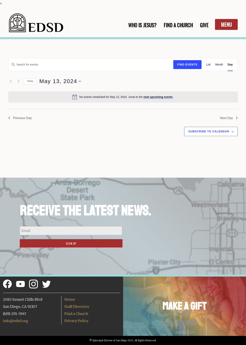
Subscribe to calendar (208, 131)
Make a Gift (184, 306)
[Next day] (18, 81)
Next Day (229, 118)
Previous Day (20, 118)
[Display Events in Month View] (219, 64)
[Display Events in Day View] (230, 64)
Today (30, 81)
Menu (226, 24)
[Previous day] (10, 81)
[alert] (123, 96)
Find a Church (76, 313)
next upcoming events (158, 97)
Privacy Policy (76, 320)
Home (69, 299)
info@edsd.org (15, 320)
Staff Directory (76, 306)
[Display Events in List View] (208, 64)
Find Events (187, 64)
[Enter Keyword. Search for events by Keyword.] (90, 64)
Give (204, 25)
